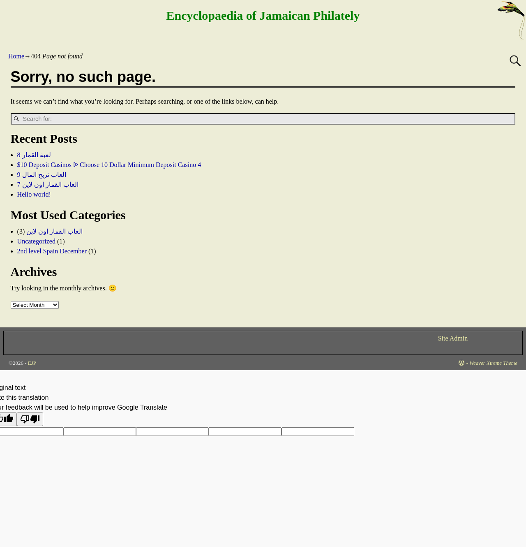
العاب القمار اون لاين (54, 231)
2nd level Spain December (52, 251)
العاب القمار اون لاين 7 (47, 184)
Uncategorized (36, 241)
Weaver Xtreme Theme (493, 363)
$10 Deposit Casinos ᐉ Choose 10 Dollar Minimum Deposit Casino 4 (109, 164)
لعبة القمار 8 (34, 154)
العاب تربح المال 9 (41, 174)
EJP (32, 363)
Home (16, 56)
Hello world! (34, 194)
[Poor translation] (30, 419)
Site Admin (453, 338)
